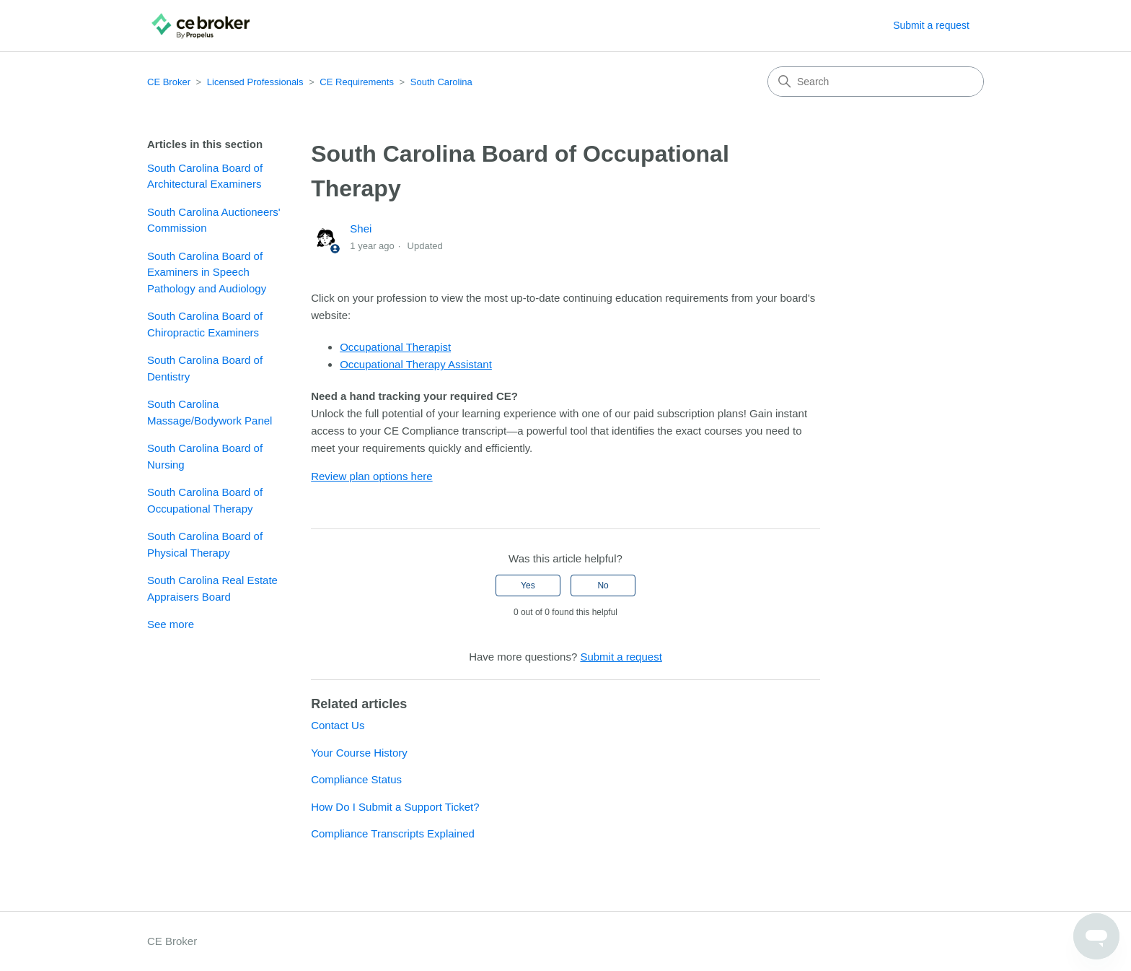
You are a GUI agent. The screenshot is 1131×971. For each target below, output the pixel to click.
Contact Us (337, 725)
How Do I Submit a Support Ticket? (395, 807)
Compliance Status (356, 779)
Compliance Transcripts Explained (393, 833)
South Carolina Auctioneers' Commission (214, 220)
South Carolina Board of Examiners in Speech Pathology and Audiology (206, 272)
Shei (360, 228)
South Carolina (441, 82)
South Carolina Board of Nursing (205, 456)
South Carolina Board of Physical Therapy (205, 544)
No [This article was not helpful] (602, 585)
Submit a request (931, 25)
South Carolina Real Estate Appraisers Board (212, 588)
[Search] (875, 81)
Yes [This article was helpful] (528, 585)
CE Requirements (357, 82)
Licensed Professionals (255, 82)
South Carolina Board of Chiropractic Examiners (205, 324)
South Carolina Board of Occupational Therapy (205, 500)
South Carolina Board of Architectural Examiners (205, 176)
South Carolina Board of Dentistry (205, 368)
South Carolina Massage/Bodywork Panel (209, 412)
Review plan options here (371, 476)
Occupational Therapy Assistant (416, 364)
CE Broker (168, 82)
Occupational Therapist (395, 347)
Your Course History (359, 752)
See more (170, 624)
